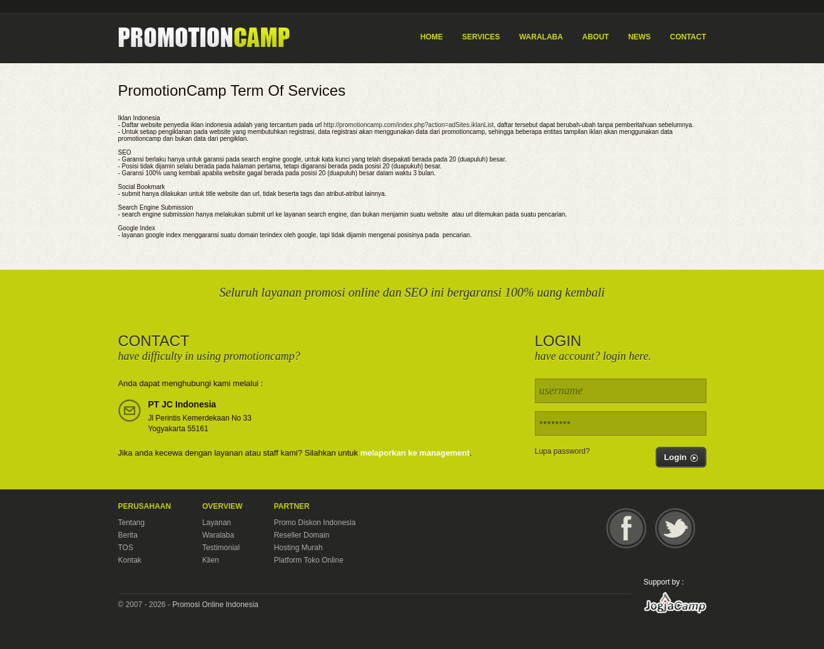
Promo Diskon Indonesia (315, 522)
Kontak (129, 560)
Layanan (216, 522)
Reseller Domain (302, 535)
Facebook (626, 528)
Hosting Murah (298, 547)
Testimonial (221, 547)
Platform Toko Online (308, 560)
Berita (128, 535)
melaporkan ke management (415, 452)
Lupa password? (562, 451)
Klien (210, 560)
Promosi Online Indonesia (215, 604)
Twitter (675, 528)
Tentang (131, 522)
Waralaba (218, 535)
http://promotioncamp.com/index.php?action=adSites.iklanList (408, 124)
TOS (125, 547)
